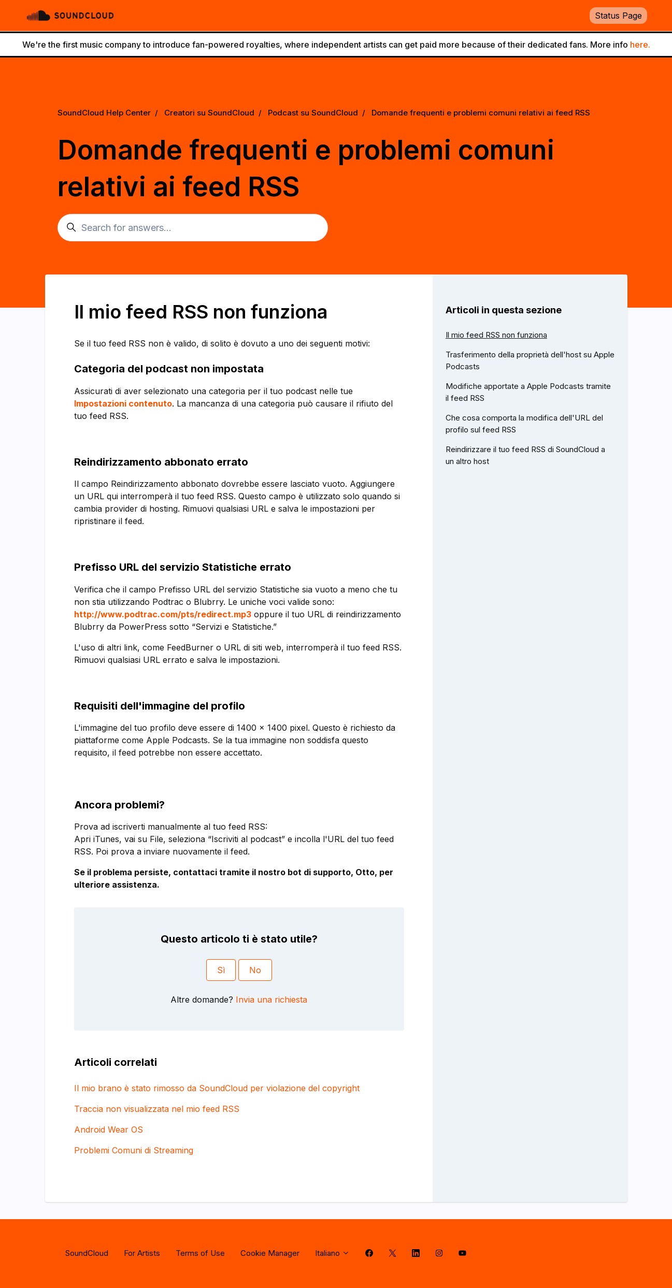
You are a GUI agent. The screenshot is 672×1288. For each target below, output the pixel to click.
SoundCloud (86, 1253)
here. (640, 44)
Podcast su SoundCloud (313, 113)
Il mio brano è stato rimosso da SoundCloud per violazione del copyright (217, 1088)
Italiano (332, 1253)
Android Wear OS (108, 1129)
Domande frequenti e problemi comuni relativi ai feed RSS (480, 113)
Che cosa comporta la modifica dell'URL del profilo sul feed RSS (524, 424)
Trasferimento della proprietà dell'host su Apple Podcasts (530, 360)
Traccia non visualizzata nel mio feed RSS (156, 1109)
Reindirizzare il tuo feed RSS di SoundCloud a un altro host (525, 455)
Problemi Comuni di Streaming (133, 1150)
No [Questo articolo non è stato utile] (255, 970)
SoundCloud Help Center (104, 113)
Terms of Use (200, 1253)
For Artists (142, 1253)
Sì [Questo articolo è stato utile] (221, 970)
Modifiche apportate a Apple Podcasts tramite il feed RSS (528, 392)
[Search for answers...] (193, 227)
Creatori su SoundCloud (209, 113)
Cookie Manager (269, 1253)
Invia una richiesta (271, 999)
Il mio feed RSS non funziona (496, 335)
